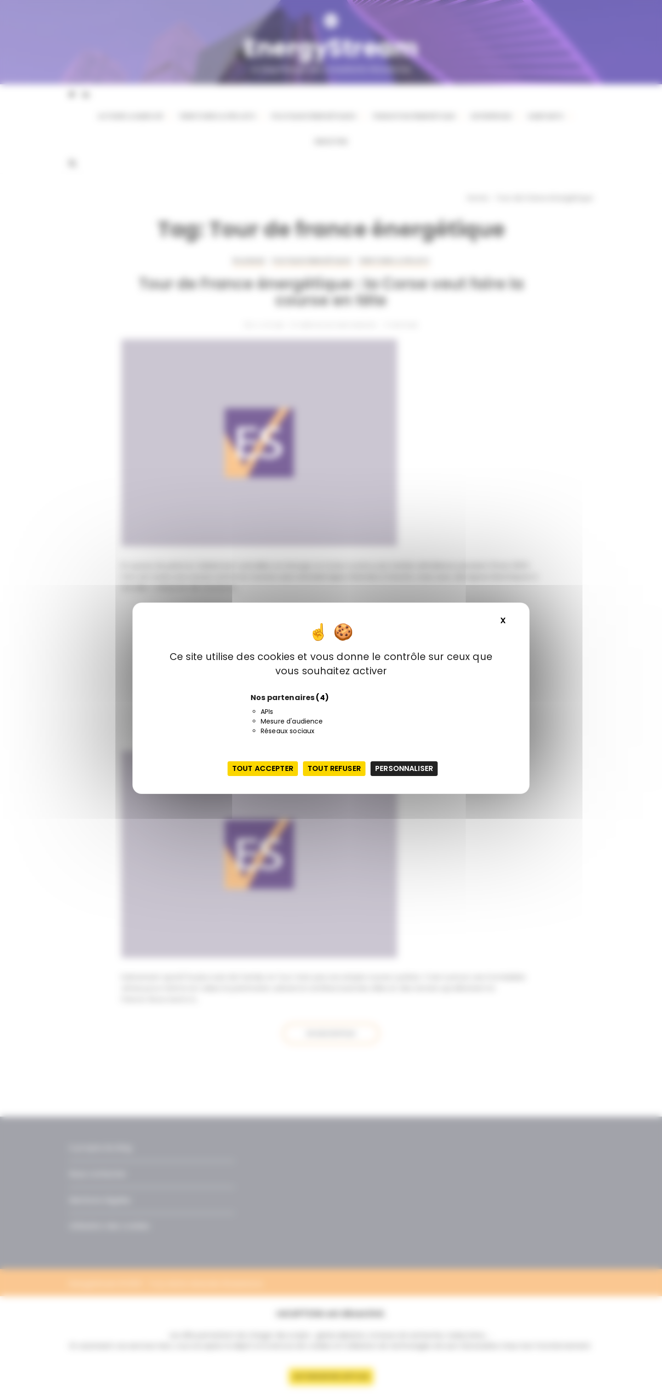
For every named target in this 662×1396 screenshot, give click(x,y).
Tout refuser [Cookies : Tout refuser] (334, 768)
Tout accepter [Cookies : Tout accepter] (262, 768)
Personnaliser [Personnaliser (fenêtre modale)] (404, 768)
